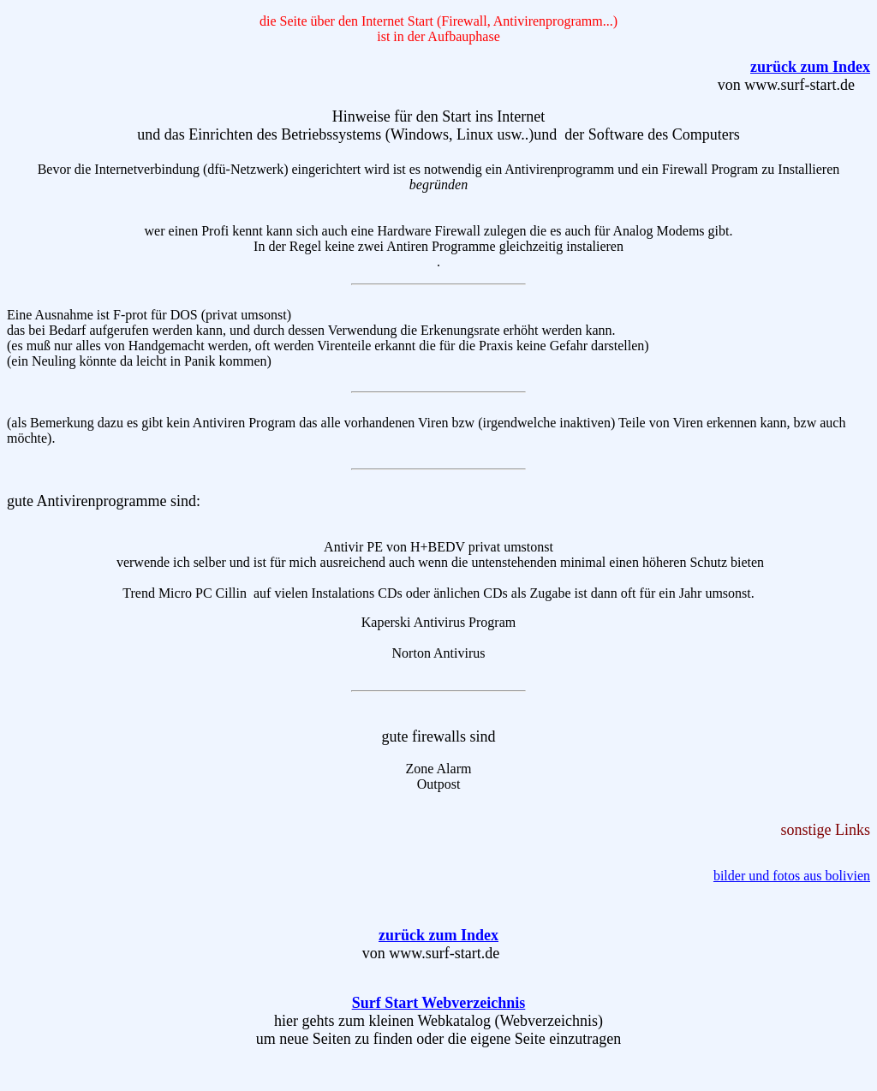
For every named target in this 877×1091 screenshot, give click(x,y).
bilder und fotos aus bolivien (791, 875)
